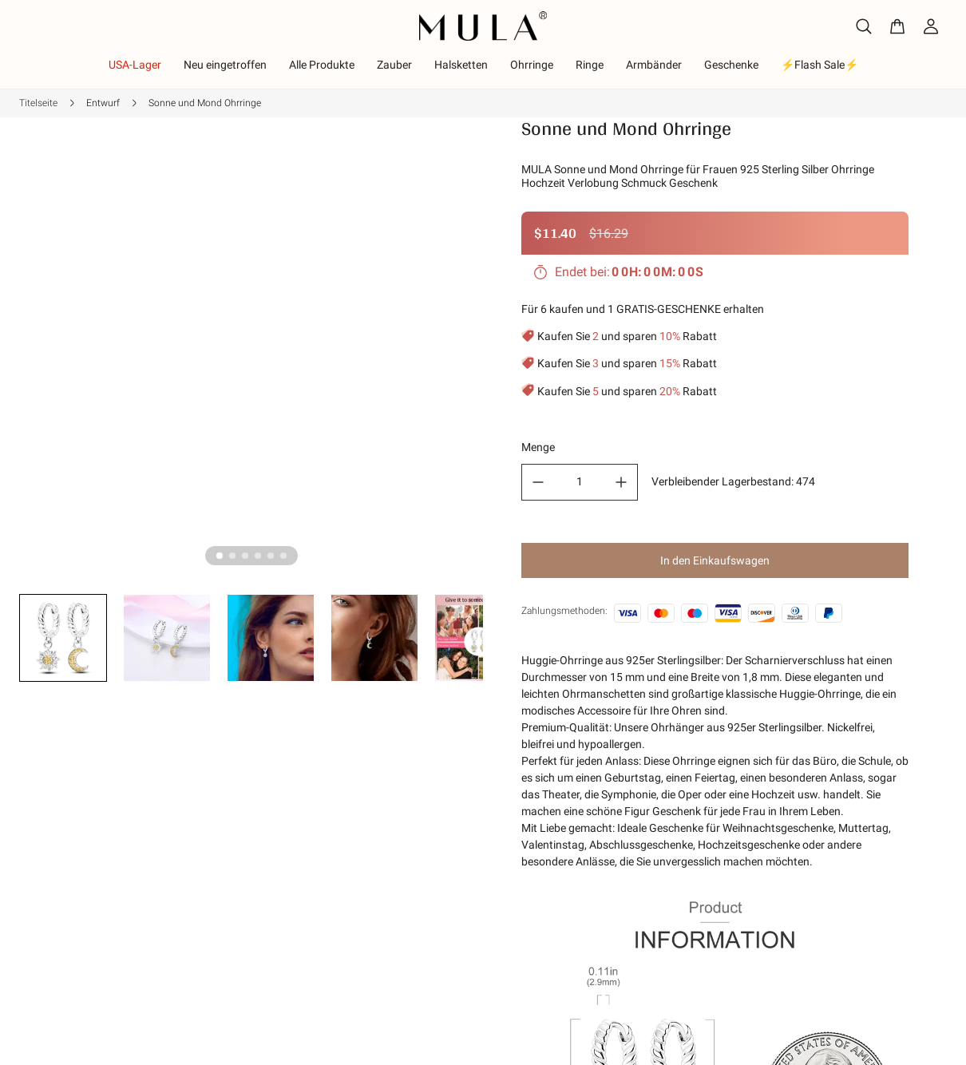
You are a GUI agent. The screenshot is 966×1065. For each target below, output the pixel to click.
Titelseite (38, 103)
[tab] (219, 555)
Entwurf (103, 103)
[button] (63, 638)
